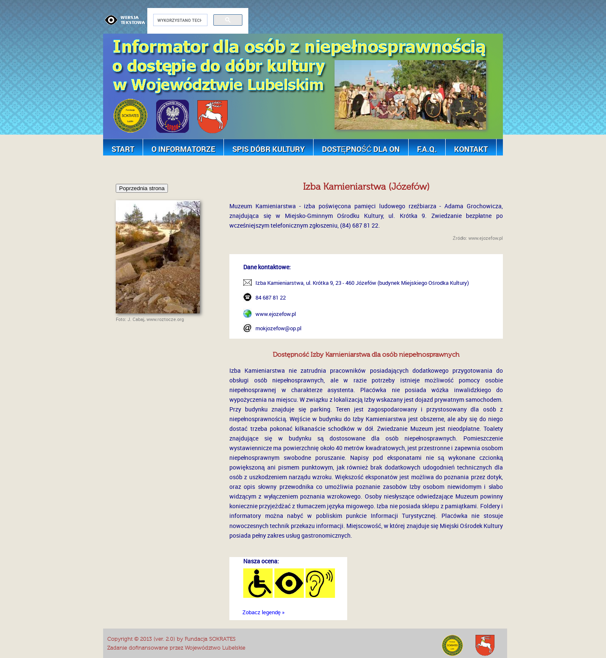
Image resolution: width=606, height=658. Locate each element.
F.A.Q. (427, 149)
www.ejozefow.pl (275, 314)
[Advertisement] (256, 166)
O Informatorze (183, 149)
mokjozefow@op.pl (278, 328)
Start (123, 149)
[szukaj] (179, 20)
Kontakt (471, 149)
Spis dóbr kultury (268, 149)
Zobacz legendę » (263, 612)
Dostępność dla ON (361, 149)
